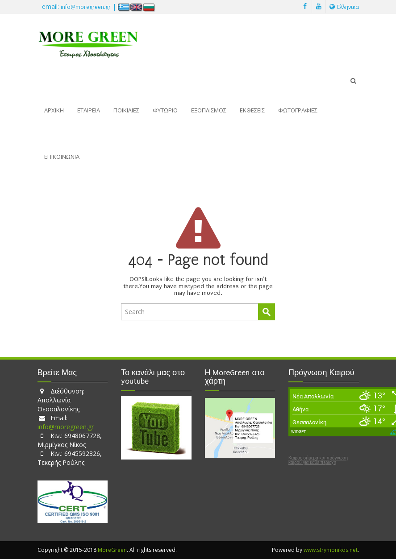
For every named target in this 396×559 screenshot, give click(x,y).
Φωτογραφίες (297, 110)
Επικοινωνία (61, 157)
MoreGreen (112, 550)
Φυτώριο (165, 110)
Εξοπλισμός (208, 110)
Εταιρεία (88, 110)
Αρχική (54, 110)
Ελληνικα (344, 7)
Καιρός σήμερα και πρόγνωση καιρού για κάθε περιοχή (318, 460)
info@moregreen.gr (86, 7)
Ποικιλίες (126, 110)
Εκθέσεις (252, 110)
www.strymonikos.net (331, 550)
